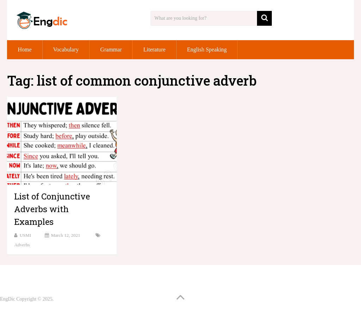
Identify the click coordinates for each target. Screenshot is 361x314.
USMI (25, 235)
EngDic (7, 299)
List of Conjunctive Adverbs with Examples (52, 209)
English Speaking (207, 50)
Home (24, 50)
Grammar (111, 50)
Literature (154, 50)
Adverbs (22, 244)
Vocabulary (66, 50)
